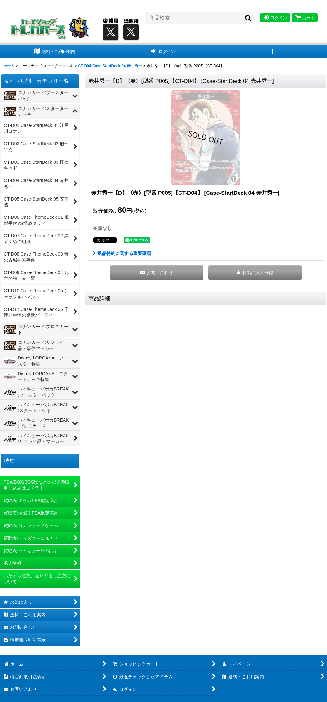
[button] (272, 51)
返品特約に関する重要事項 (122, 253)
